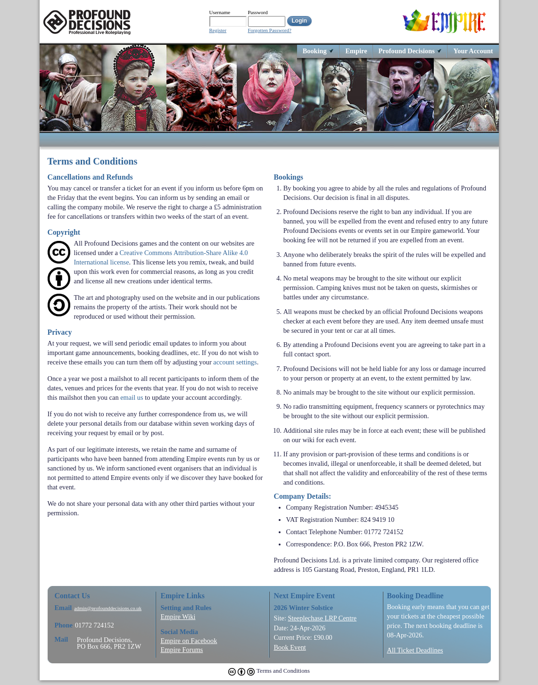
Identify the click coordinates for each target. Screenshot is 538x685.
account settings (235, 362)
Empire (356, 50)
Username (220, 12)
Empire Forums (182, 649)
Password (258, 12)
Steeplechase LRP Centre (322, 618)
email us (131, 397)
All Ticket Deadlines (415, 650)
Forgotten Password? (269, 30)
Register (218, 30)
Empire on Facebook (189, 640)
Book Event (290, 647)
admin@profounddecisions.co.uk (107, 608)
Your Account (473, 50)
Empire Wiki (178, 616)
